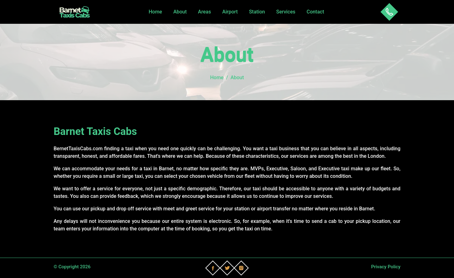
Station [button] (257, 12)
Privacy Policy (386, 267)
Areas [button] (204, 12)
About (180, 12)
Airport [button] (230, 12)
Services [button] (285, 12)
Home (155, 12)
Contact (315, 12)
